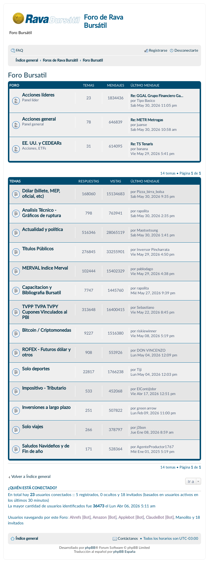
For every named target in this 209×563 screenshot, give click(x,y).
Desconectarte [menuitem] (186, 50)
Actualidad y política (42, 229)
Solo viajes (32, 427)
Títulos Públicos (38, 249)
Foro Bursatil (27, 75)
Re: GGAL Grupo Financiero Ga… (157, 96)
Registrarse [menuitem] (158, 50)
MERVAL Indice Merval (45, 268)
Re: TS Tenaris (142, 144)
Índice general (27, 539)
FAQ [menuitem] (19, 50)
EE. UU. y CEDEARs (41, 143)
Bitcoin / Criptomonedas (46, 330)
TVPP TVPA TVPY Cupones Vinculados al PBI (44, 312)
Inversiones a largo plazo (46, 407)
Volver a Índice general (30, 476)
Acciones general (39, 119)
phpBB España (124, 551)
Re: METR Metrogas (147, 120)
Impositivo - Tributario (44, 388)
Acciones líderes (38, 95)
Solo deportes (36, 369)
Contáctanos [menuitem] (128, 539)
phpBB (90, 547)
